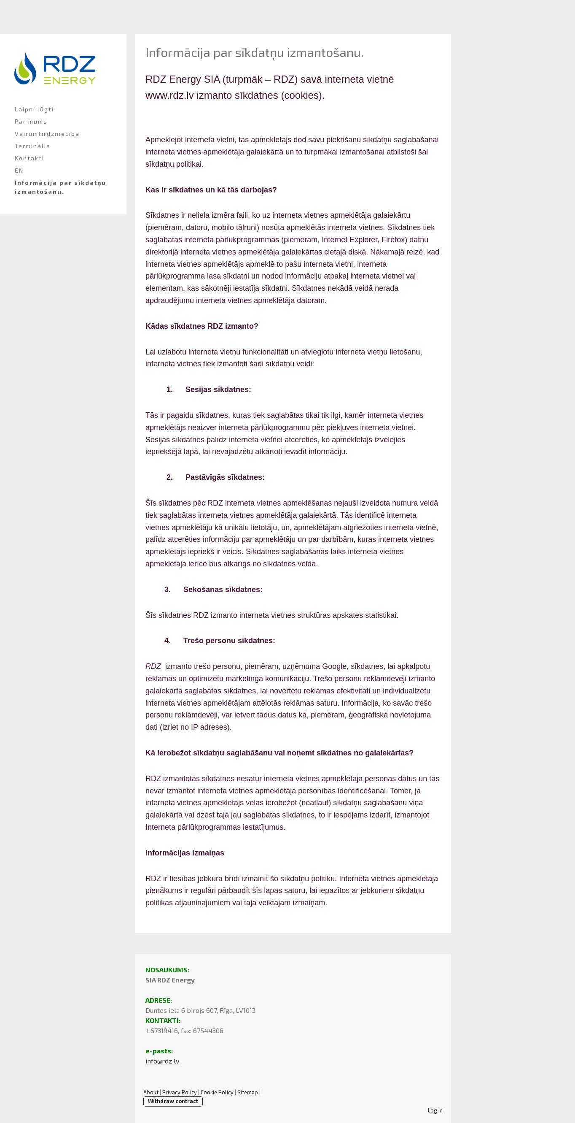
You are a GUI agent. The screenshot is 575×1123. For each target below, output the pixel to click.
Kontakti (29, 158)
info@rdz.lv (162, 1061)
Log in (435, 1110)
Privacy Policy (179, 1092)
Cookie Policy (217, 1092)
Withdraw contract (173, 1101)
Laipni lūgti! (35, 109)
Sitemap (247, 1092)
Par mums (31, 121)
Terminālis (33, 145)
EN (19, 170)
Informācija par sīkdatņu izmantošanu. (60, 187)
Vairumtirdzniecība (47, 133)
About (151, 1092)
